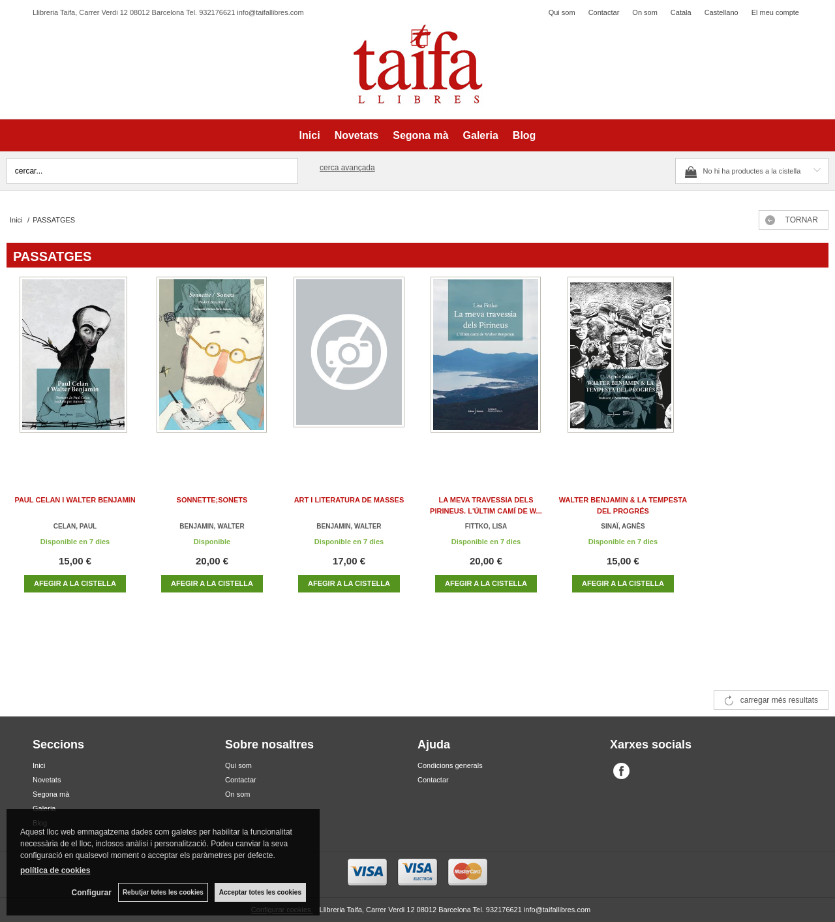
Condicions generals (450, 765)
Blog (524, 135)
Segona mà (420, 135)
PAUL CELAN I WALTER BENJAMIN (74, 500)
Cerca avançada (347, 167)
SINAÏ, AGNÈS (623, 526)
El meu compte (775, 12)
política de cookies (55, 870)
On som (645, 12)
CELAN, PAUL (75, 526)
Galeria (480, 135)
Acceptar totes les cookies (260, 892)
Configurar (92, 892)
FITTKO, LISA (486, 526)
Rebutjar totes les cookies (163, 892)
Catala (681, 12)
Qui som (562, 12)
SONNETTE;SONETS (212, 500)
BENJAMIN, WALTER (211, 526)
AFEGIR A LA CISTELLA (75, 583)
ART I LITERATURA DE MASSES (349, 500)
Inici (309, 135)
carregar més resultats (779, 700)
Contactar (604, 12)
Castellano (721, 12)
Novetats (357, 135)
